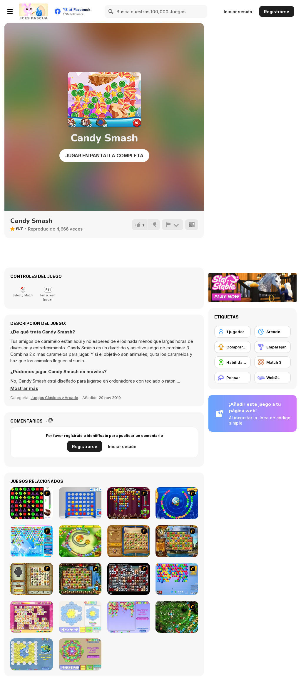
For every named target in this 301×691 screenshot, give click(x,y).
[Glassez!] (80, 617)
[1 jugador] (232, 332)
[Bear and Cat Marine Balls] (176, 503)
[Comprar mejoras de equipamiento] (232, 347)
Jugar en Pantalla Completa (104, 155)
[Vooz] (176, 617)
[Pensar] (232, 377)
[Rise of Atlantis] (128, 541)
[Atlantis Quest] (31, 579)
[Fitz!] (31, 654)
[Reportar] (172, 224)
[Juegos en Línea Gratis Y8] (33, 11)
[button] (24, 388)
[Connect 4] (80, 503)
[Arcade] (272, 332)
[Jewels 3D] (31, 503)
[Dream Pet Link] (31, 617)
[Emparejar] (272, 347)
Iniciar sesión (238, 11)
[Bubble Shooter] (176, 579)
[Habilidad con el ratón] (232, 362)
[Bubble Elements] (31, 541)
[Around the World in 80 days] (176, 541)
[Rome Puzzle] (80, 579)
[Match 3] (272, 362)
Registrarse (276, 11)
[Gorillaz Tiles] (128, 579)
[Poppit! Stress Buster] (128, 503)
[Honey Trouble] (80, 541)
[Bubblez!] (128, 617)
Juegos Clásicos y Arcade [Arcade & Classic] (54, 397)
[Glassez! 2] (80, 654)
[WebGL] (272, 377)
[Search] (111, 11)
